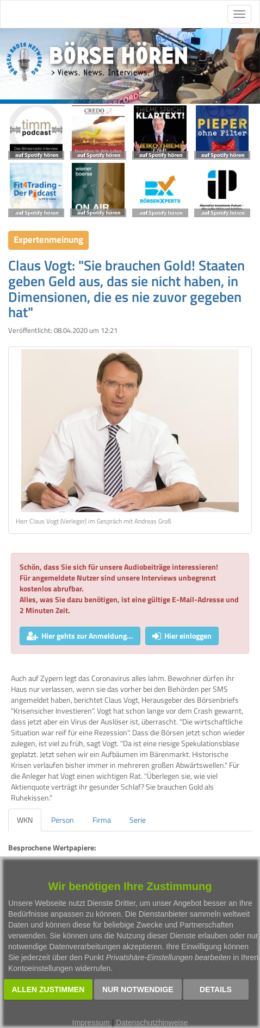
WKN (25, 819)
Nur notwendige (138, 989)
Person (62, 819)
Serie (137, 819)
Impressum (91, 1022)
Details (216, 989)
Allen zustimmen (48, 989)
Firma (101, 819)
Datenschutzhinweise (152, 1022)
